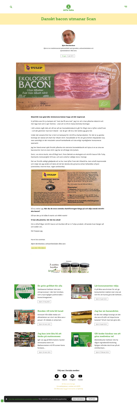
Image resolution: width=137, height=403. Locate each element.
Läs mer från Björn (38, 248)
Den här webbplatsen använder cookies (23, 399)
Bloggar (64, 56)
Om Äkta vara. (58, 389)
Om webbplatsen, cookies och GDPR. (68, 386)
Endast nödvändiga (78, 399)
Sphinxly (80, 389)
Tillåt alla (92, 399)
